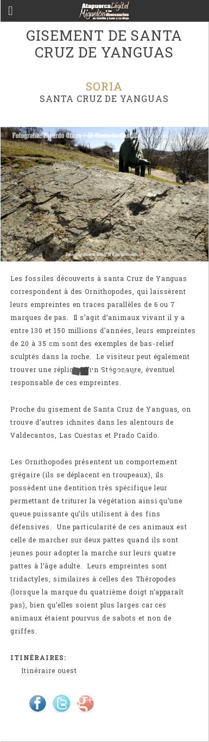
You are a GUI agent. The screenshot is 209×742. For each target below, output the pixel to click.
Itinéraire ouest (49, 670)
